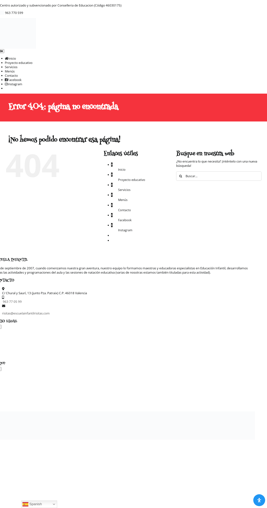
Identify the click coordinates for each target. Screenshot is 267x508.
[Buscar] (180, 176)
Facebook (124, 220)
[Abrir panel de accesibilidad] (259, 500)
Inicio (122, 170)
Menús (123, 200)
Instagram (125, 230)
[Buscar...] (218, 176)
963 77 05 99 (12, 301)
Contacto (124, 210)
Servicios (124, 190)
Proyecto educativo (131, 180)
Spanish (32, 504)
